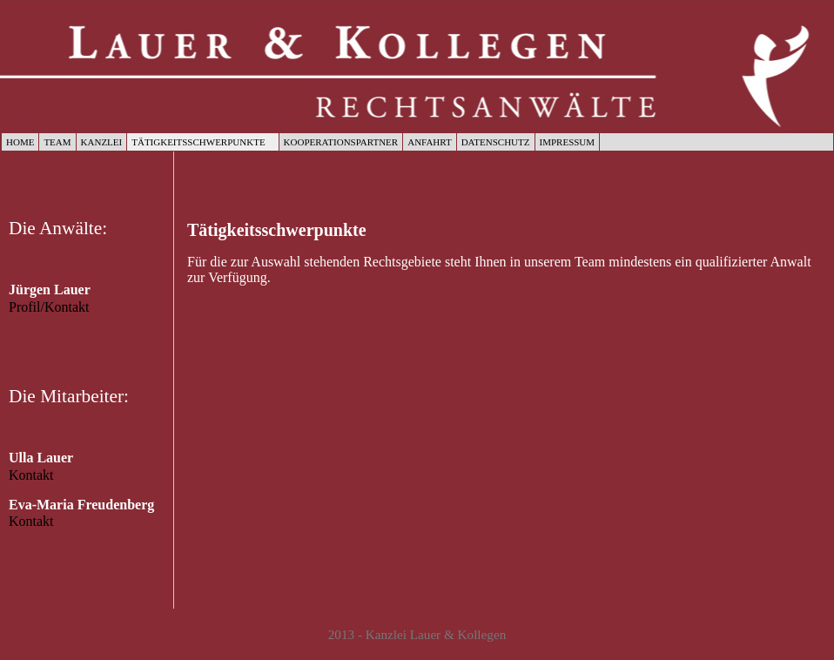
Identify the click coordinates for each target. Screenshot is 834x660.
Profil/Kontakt (49, 307)
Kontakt (31, 475)
